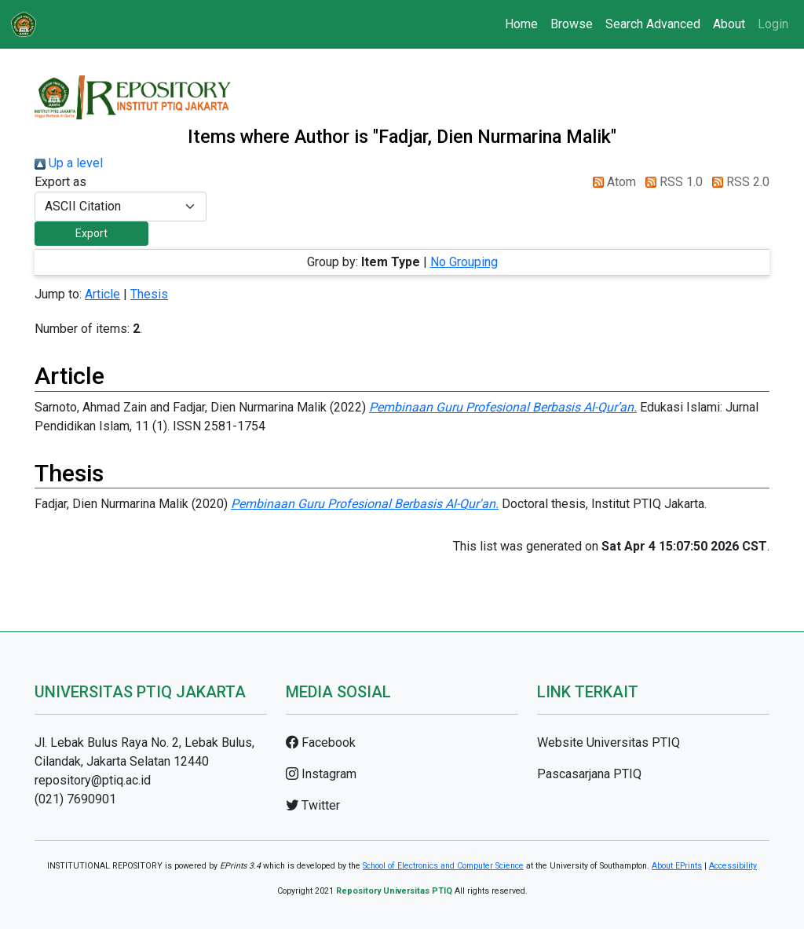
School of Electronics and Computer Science (443, 866)
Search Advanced (652, 23)
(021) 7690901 (75, 799)
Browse (571, 23)
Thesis (149, 294)
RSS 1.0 (671, 181)
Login (773, 23)
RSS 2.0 (737, 181)
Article (102, 294)
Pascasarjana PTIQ (589, 773)
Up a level (69, 162)
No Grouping (464, 261)
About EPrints (677, 866)
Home (521, 23)
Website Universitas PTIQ (608, 742)
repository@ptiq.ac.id (93, 780)
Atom (611, 181)
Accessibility (733, 866)
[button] (91, 233)
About (729, 23)
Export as (60, 181)
